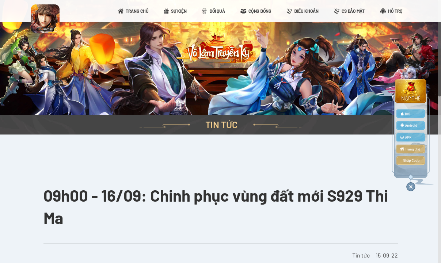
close (410, 185)
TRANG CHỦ (137, 11)
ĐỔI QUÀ (217, 11)
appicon (45, 18)
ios (410, 113)
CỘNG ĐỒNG (259, 11)
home (410, 149)
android (410, 125)
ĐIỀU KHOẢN (306, 11)
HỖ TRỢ (395, 11)
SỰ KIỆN (179, 11)
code (410, 160)
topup (410, 91)
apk (410, 137)
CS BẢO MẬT (353, 11)
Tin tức (361, 255)
